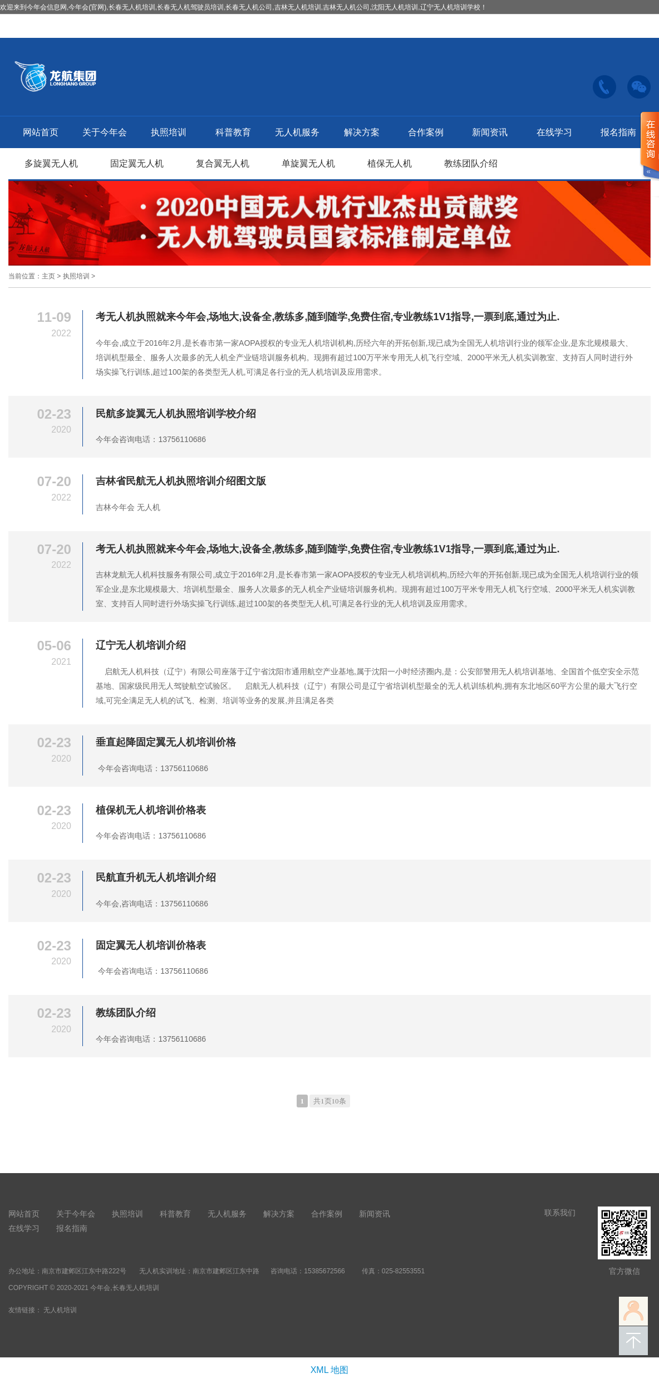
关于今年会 (104, 132)
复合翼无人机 (222, 163)
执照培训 (168, 132)
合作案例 (426, 132)
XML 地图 (330, 1370)
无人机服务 (297, 132)
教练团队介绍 (471, 163)
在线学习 (554, 132)
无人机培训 (60, 1310)
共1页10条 (329, 1101)
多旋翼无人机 (51, 163)
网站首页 (40, 132)
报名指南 (618, 132)
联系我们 (560, 1212)
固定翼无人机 (137, 163)
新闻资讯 (490, 132)
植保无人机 (389, 163)
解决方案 (362, 132)
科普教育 (233, 132)
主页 (48, 276)
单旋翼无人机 (308, 163)
